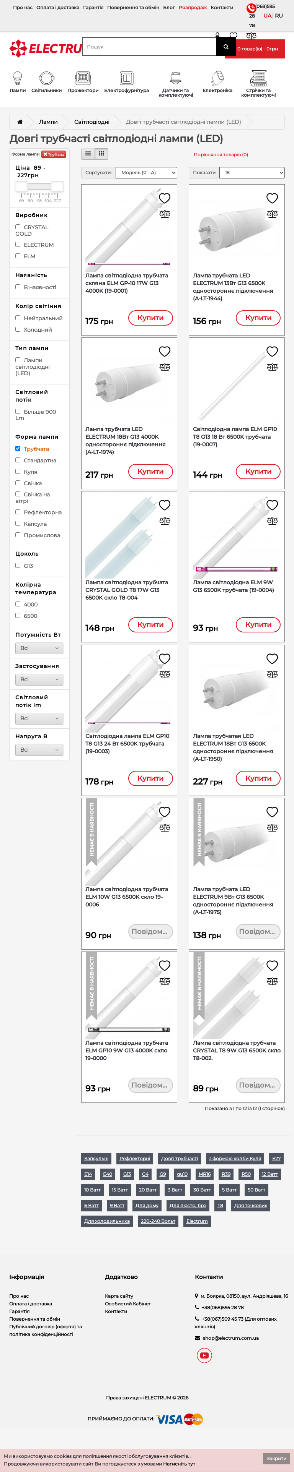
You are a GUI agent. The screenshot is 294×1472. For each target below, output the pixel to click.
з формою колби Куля (235, 1182)
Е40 (107, 1198)
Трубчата (53, 154)
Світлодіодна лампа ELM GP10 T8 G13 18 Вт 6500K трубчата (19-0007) (235, 442)
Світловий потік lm (31, 701)
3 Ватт (175, 1214)
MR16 (205, 1198)
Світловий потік (31, 396)
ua (267, 15)
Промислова (37, 535)
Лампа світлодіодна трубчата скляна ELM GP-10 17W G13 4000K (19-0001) (126, 285)
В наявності (35, 287)
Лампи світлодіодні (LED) (32, 367)
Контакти (222, 7)
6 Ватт (91, 1229)
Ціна (30, 171)
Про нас (23, 7)
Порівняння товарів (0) (221, 154)
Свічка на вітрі (32, 497)
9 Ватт (117, 1229)
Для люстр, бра (188, 1229)
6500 (26, 616)
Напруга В (31, 736)
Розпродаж (193, 7)
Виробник (31, 215)
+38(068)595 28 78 (251, 15)
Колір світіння (38, 306)
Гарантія (93, 7)
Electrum (197, 1245)
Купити (150, 319)
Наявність (31, 275)
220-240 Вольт (158, 1245)
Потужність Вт (38, 634)
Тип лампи (32, 348)
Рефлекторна (38, 512)
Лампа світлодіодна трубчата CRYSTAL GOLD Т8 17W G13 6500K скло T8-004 (126, 599)
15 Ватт (120, 1214)
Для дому (147, 1229)
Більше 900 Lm (35, 415)
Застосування (37, 666)
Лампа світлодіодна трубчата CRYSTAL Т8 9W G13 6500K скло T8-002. (237, 1072)
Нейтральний (39, 318)
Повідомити (152, 949)
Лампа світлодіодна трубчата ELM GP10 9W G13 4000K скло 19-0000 (126, 1072)
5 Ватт (229, 1214)
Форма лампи (37, 436)
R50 (246, 1198)
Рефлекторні (134, 1182)
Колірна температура (35, 588)
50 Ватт (256, 1214)
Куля (26, 472)
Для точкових (250, 1229)
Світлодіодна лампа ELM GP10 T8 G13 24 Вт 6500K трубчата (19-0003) (127, 757)
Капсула (31, 523)
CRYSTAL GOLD (31, 230)
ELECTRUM (34, 245)
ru (279, 15)
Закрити (276, 1458)
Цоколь (27, 553)
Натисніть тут (179, 1464)
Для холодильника (107, 1245)
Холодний (33, 329)
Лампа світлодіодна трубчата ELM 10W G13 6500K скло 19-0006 (126, 914)
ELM (25, 256)
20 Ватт (148, 1214)
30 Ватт (202, 1214)
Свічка (28, 483)
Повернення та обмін (133, 7)
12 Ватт (270, 1198)
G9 (163, 1198)
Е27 (276, 1182)
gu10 (182, 1198)
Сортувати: (98, 172)
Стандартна (35, 460)
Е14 (88, 1198)
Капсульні (96, 1182)
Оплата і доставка (57, 7)
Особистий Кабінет (128, 1328)
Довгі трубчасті (179, 1182)
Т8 (220, 1229)
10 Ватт (92, 1214)
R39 (226, 1198)
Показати (204, 172)
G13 (24, 566)
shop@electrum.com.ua (231, 1362)
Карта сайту (119, 1320)
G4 (145, 1198)
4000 (26, 604)
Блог (169, 7)
